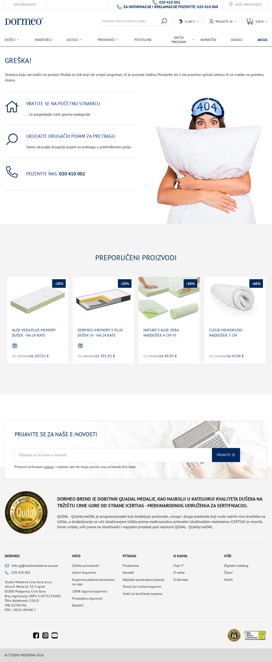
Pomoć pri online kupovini (142, 586)
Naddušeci (43, 40)
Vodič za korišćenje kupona (142, 594)
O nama (179, 572)
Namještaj (208, 40)
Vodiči (228, 579)
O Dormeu (180, 579)
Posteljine (143, 40)
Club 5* (178, 565)
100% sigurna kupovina (89, 591)
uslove (49, 467)
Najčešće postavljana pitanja (143, 579)
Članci (228, 572)
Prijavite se (226, 455)
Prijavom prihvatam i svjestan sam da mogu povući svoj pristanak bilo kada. (75, 467)
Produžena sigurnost (87, 598)
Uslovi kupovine (84, 572)
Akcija (262, 40)
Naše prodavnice (248, 5)
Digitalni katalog (236, 565)
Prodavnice (131, 565)
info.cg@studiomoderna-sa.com (34, 565)
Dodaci (236, 40)
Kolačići (77, 605)
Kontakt (128, 572)
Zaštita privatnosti (85, 565)
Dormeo (12, 555)
